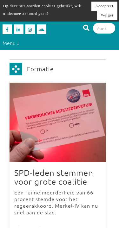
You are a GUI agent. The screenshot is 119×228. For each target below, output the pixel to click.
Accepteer (104, 6)
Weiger (107, 15)
